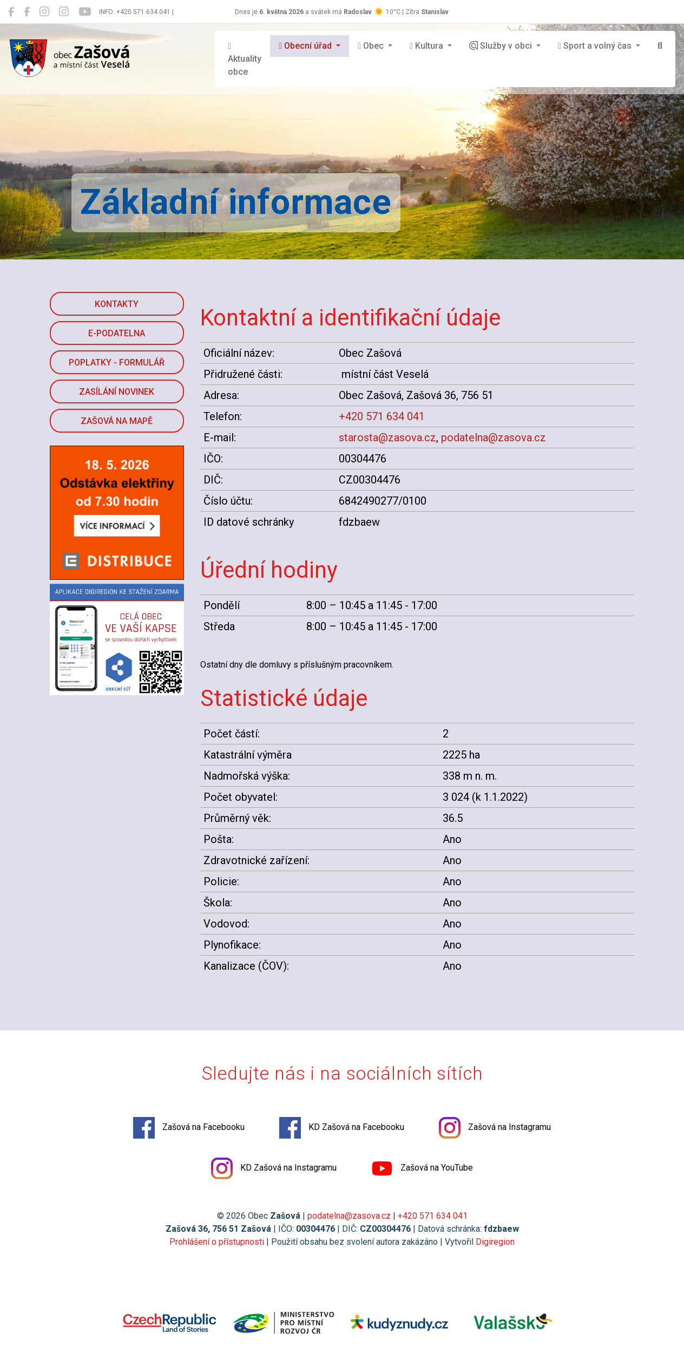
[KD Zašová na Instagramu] (64, 11)
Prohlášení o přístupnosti (216, 1242)
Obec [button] (372, 46)
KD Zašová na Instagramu (274, 1168)
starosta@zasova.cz (387, 437)
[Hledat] (660, 46)
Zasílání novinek (116, 392)
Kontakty (117, 304)
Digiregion (495, 1242)
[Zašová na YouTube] (84, 11)
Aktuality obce (244, 59)
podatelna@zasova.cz (493, 437)
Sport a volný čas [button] (596, 46)
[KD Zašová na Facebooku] (27, 11)
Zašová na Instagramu (495, 1128)
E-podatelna (116, 333)
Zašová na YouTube (422, 1168)
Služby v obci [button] (501, 46)
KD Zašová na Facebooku (341, 1128)
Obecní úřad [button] (306, 46)
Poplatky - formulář (117, 362)
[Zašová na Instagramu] (44, 11)
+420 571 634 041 (382, 416)
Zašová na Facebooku (189, 1128)
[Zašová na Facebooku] (11, 11)
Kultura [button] (427, 46)
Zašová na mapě (117, 421)
